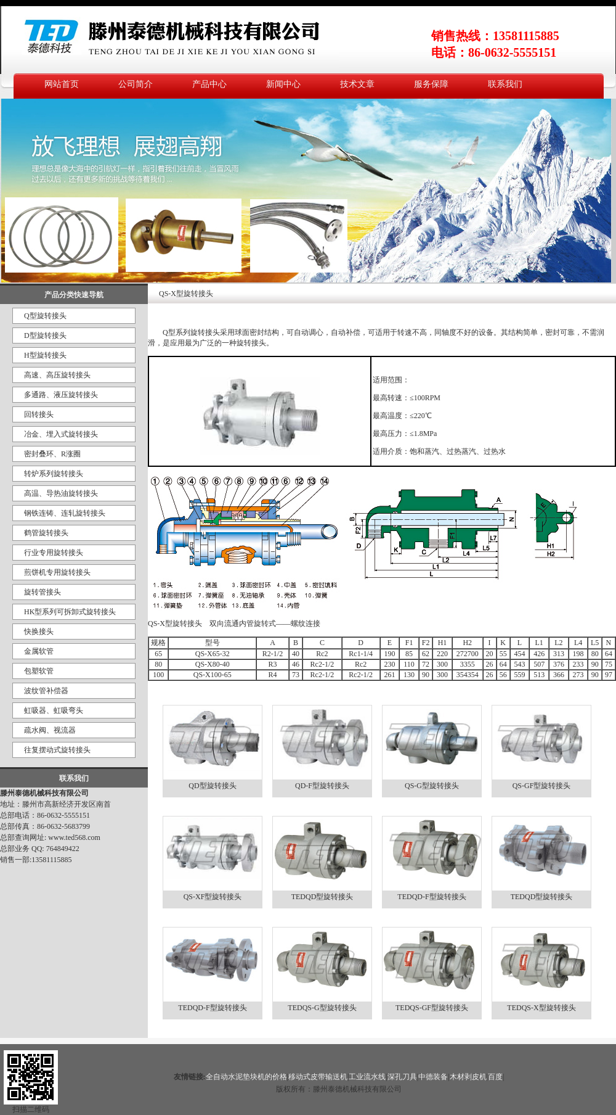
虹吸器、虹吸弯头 (53, 710)
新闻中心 (283, 84)
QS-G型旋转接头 (432, 785)
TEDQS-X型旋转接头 (541, 1007)
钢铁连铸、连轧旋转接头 (64, 513)
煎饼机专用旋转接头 (57, 572)
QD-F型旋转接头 (322, 785)
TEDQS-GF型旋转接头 (431, 1007)
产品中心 (209, 84)
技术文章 (357, 84)
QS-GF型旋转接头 (542, 785)
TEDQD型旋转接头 (322, 896)
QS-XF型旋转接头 (213, 896)
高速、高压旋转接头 (57, 375)
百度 (495, 1076)
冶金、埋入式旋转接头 (61, 434)
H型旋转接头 (45, 355)
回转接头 (39, 414)
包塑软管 (39, 671)
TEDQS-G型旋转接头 (322, 1007)
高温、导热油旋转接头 (61, 493)
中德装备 (433, 1076)
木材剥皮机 (468, 1076)
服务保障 (431, 84)
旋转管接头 (42, 592)
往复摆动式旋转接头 (57, 750)
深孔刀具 (402, 1076)
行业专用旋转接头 (53, 552)
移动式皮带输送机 (317, 1076)
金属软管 (39, 651)
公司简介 (135, 84)
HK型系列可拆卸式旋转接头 (70, 611)
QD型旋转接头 (212, 785)
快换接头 (39, 631)
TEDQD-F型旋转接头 (431, 896)
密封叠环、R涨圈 (52, 454)
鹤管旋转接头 (46, 533)
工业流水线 (367, 1076)
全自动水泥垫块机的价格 (246, 1076)
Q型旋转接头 (45, 315)
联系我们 (505, 84)
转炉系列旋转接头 (53, 473)
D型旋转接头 (45, 335)
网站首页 (61, 84)
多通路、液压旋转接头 (61, 394)
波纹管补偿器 (46, 690)
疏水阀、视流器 (50, 730)
